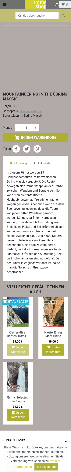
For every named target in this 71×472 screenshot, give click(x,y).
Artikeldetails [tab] (42, 163)
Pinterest (37, 149)
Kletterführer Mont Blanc (53, 334)
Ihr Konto (10, 448)
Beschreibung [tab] (18, 163)
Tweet (26, 149)
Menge (7, 127)
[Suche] (37, 15)
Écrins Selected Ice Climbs (17, 399)
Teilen (16, 149)
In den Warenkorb (35, 137)
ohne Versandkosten (31, 111)
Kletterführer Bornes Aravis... (18, 334)
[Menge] (26, 127)
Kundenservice (15, 440)
